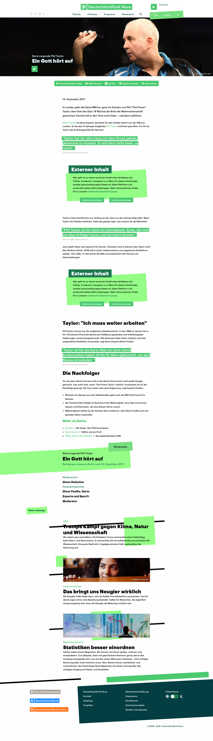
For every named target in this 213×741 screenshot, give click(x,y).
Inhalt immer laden (121, 200)
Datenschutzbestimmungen (102, 191)
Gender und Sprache (136, 709)
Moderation (128, 14)
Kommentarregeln (135, 705)
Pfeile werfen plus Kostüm (78, 436)
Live (156, 15)
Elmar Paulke (69, 122)
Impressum (131, 696)
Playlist (167, 15)
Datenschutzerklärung (137, 691)
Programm (109, 14)
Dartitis (69, 428)
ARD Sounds (93, 83)
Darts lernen (71, 432)
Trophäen (88, 705)
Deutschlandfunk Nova (95, 691)
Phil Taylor (111, 126)
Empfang (88, 700)
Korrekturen (132, 700)
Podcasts (92, 14)
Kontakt (87, 696)
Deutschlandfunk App (69, 83)
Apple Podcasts (128, 83)
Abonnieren (149, 83)
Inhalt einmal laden (92, 200)
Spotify (110, 83)
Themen (76, 14)
